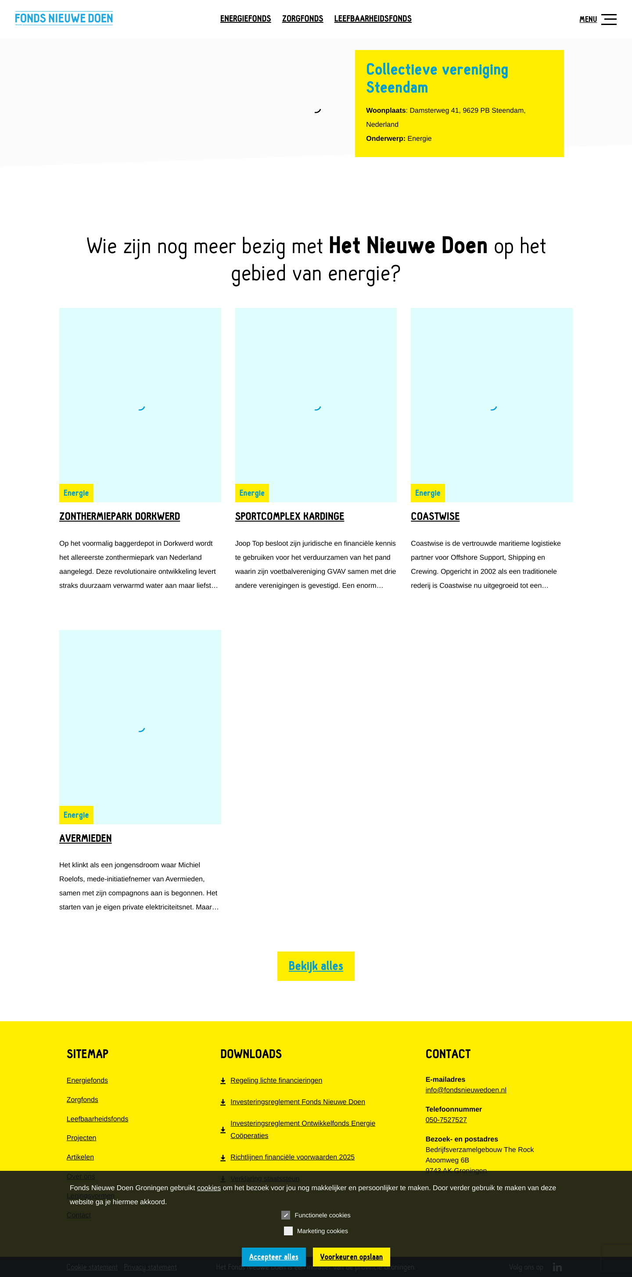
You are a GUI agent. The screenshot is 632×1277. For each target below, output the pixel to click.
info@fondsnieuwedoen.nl (466, 1090)
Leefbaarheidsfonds (373, 19)
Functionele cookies (315, 1215)
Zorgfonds (302, 19)
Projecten (82, 1138)
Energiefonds (245, 19)
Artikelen (80, 1157)
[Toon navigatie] (595, 19)
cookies (209, 1188)
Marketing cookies (316, 1231)
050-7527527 (446, 1120)
